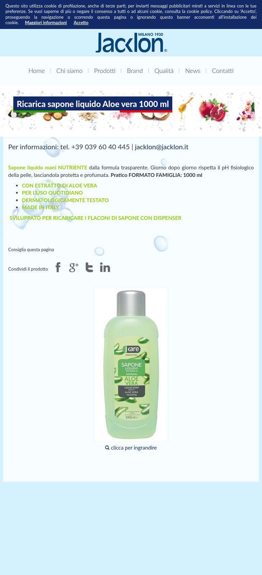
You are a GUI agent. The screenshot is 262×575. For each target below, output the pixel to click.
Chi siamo (69, 70)
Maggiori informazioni (46, 22)
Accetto (81, 22)
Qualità (164, 70)
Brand (135, 70)
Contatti (222, 70)
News (192, 70)
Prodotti (105, 70)
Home (36, 70)
